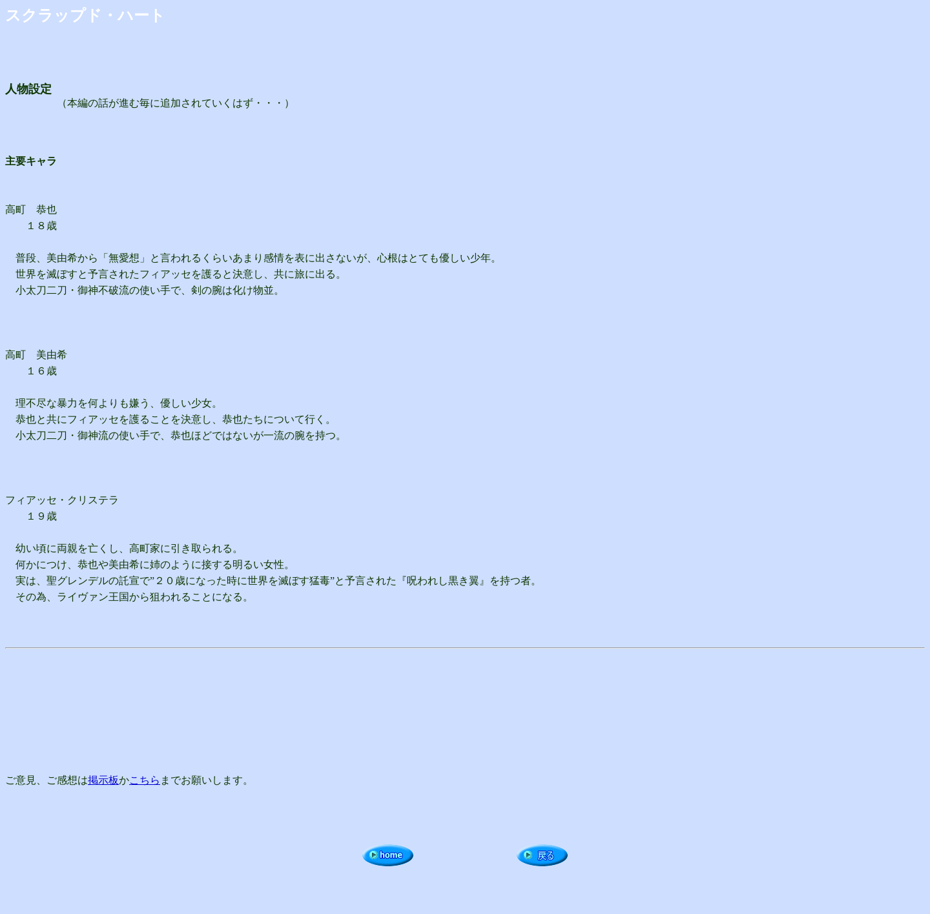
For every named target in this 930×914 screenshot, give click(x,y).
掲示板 (103, 780)
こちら (144, 780)
